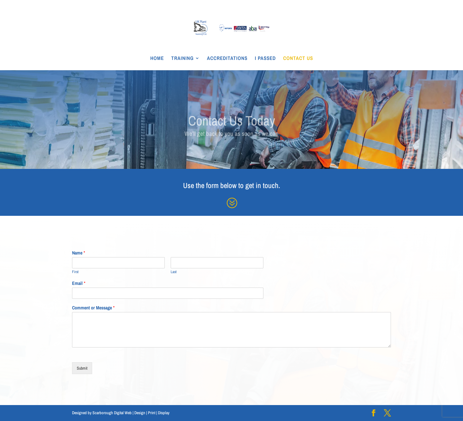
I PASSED (265, 58)
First (75, 272)
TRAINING (182, 58)
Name (78, 253)
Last (174, 272)
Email (78, 283)
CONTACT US (298, 58)
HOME (157, 58)
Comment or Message (93, 308)
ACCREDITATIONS (227, 58)
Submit (82, 368)
